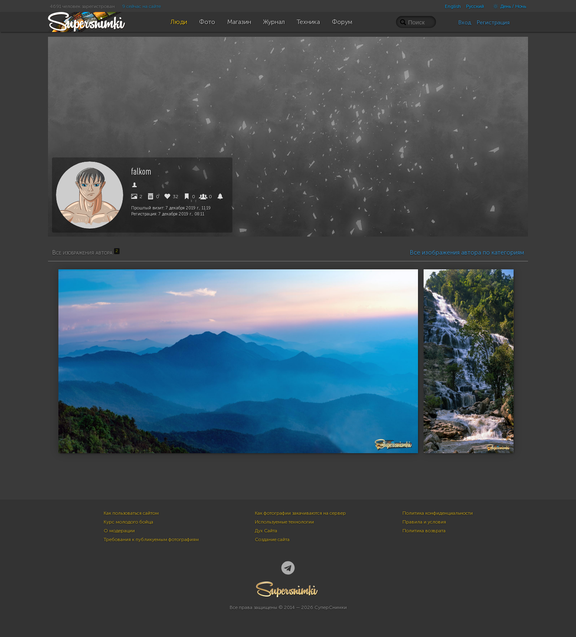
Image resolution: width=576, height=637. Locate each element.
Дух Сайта (266, 530)
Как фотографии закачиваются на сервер (300, 513)
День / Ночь (507, 6)
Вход (464, 22)
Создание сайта (272, 539)
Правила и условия (424, 522)
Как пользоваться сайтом (131, 513)
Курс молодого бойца (128, 522)
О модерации (119, 530)
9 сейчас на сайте (141, 6)
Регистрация (493, 22)
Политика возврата (424, 530)
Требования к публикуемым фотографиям (151, 539)
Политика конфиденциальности (437, 513)
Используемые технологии (284, 522)
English (453, 6)
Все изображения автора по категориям (467, 252)
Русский (475, 6)
